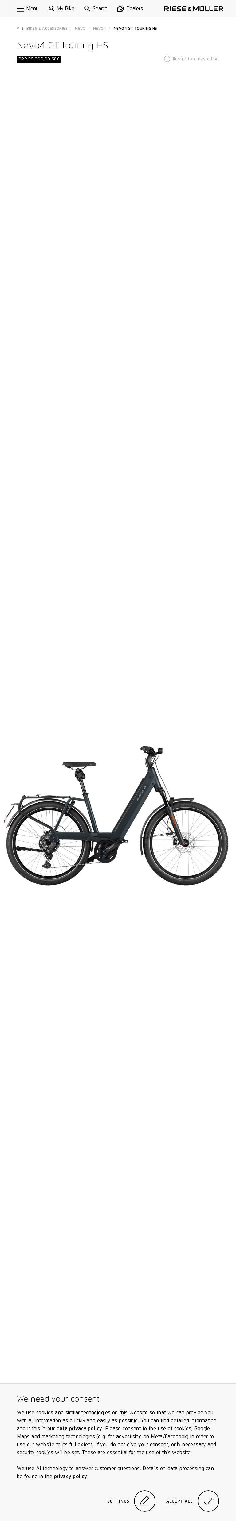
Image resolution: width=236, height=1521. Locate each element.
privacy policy (70, 1476)
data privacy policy (79, 1428)
